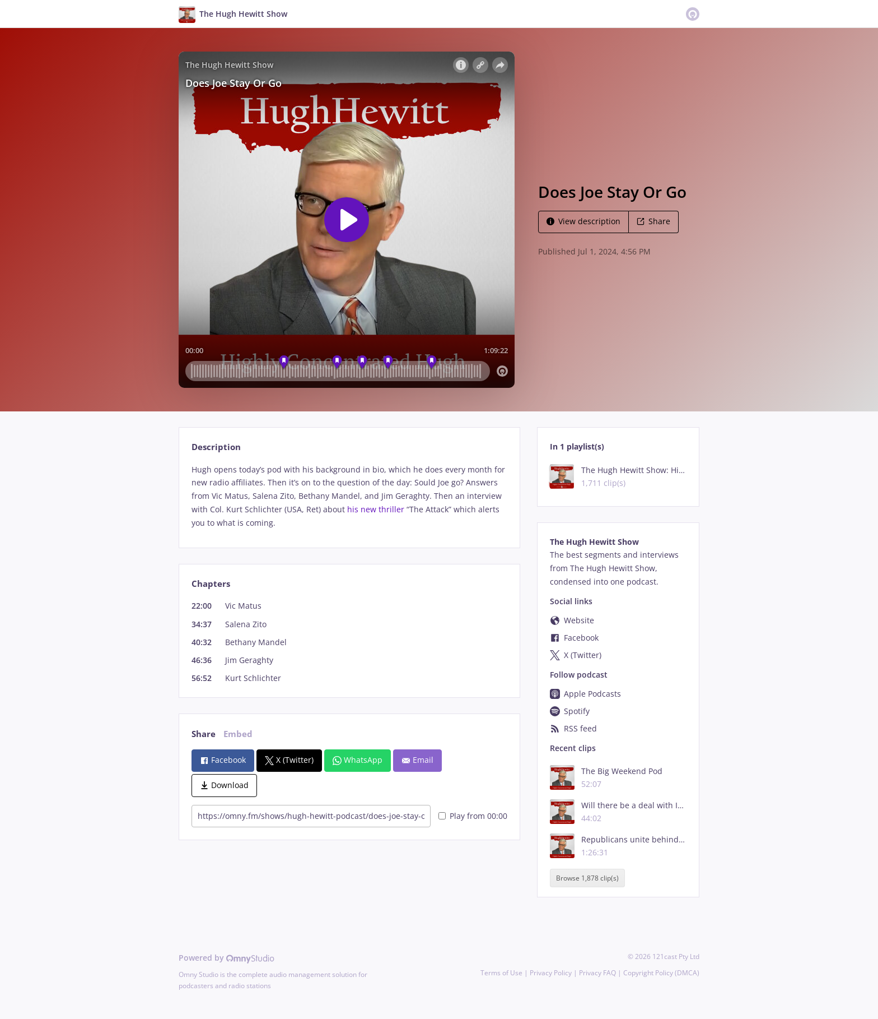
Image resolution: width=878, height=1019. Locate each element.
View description (583, 221)
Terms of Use (501, 973)
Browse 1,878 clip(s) (587, 878)
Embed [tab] (238, 734)
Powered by (226, 957)
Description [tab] (216, 447)
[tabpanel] (349, 496)
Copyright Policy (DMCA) (661, 973)
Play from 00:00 (472, 815)
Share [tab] (204, 734)
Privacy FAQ (597, 973)
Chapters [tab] (211, 584)
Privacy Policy (551, 973)
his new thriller (375, 509)
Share (653, 221)
